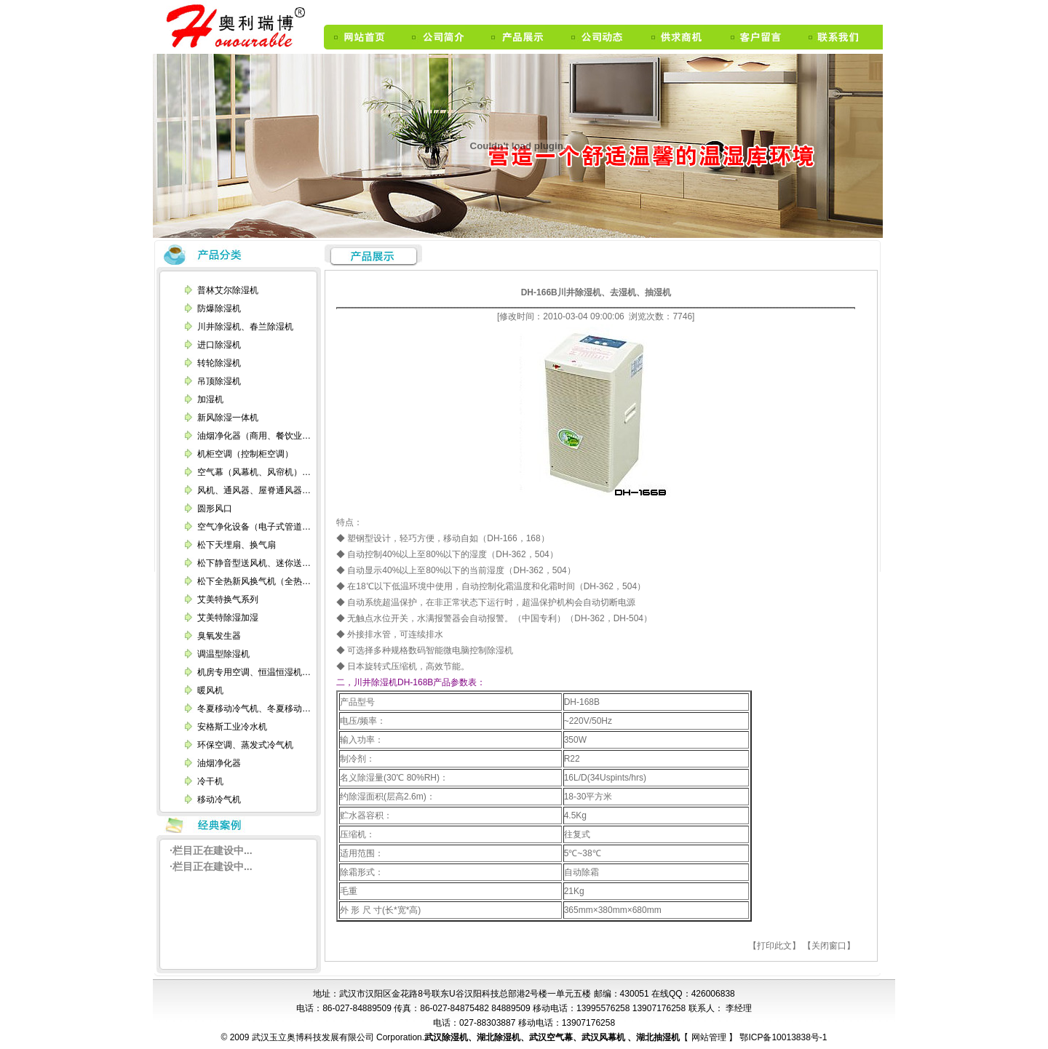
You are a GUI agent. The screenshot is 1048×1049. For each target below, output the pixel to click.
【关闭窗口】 (829, 946)
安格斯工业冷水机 (232, 727)
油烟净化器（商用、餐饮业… (254, 436)
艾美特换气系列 (227, 599)
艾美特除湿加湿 (227, 618)
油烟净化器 (219, 763)
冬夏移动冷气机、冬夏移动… (254, 708)
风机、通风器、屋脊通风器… (254, 490)
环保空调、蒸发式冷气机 (245, 745)
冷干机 (210, 781)
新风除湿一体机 (227, 417)
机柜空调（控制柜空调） (245, 454)
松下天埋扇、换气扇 (236, 545)
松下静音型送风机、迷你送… (254, 563)
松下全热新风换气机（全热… (254, 581)
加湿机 (210, 399)
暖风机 (210, 690)
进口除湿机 (219, 345)
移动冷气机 (219, 799)
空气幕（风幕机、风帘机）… (254, 472)
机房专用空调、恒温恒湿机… (254, 672)
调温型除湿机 (223, 654)
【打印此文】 (774, 946)
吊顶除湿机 (219, 381)
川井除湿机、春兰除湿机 (245, 327)
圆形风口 (214, 508)
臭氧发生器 (219, 636)
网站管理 (710, 1037)
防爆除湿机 (219, 308)
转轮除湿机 (219, 363)
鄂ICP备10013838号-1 (782, 1037)
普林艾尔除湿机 (227, 290)
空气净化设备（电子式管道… (254, 527)
